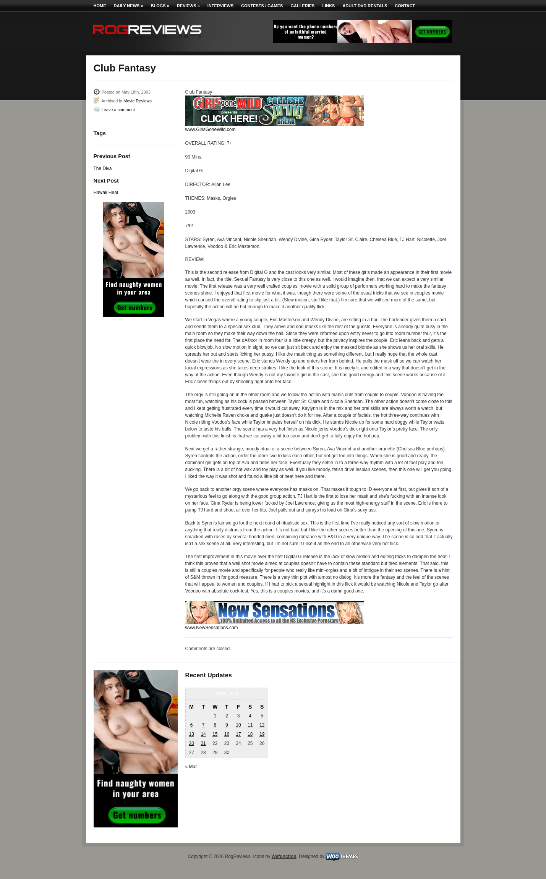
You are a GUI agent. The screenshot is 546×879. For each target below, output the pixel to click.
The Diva (103, 168)
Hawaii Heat (106, 192)
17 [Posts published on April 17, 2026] (238, 734)
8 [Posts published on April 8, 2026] (215, 725)
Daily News (128, 5)
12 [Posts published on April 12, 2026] (261, 725)
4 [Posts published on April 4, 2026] (250, 716)
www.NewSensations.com (211, 627)
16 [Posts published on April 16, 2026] (226, 734)
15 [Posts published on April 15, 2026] (214, 734)
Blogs (160, 5)
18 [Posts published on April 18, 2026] (250, 734)
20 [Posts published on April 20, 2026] (191, 743)
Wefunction (284, 856)
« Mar (191, 766)
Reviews (188, 5)
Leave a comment (118, 109)
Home (100, 5)
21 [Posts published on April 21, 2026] (203, 743)
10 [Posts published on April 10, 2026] (238, 725)
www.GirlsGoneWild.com (210, 129)
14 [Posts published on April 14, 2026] (203, 734)
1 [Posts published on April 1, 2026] (215, 716)
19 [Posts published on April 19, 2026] (261, 734)
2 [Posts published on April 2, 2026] (226, 716)
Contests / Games (262, 5)
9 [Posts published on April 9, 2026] (226, 725)
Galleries (302, 5)
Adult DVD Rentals (364, 5)
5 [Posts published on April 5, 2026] (262, 716)
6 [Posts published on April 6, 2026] (191, 725)
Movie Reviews (137, 101)
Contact (405, 5)
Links (328, 5)
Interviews (220, 5)
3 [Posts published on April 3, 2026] (238, 716)
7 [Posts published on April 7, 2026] (203, 725)
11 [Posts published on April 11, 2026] (250, 725)
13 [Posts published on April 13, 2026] (191, 734)
